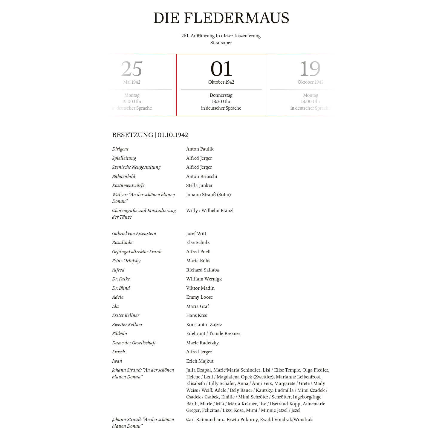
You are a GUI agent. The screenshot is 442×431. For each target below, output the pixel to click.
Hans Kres (196, 315)
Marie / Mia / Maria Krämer (228, 404)
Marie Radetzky (202, 343)
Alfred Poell (198, 251)
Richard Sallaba (202, 270)
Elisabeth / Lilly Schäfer (210, 383)
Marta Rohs (198, 260)
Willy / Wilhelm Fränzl (210, 210)
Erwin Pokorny (242, 419)
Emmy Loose (199, 297)
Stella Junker (199, 185)
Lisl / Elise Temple (281, 370)
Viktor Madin (200, 288)
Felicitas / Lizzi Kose (223, 410)
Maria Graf (197, 306)
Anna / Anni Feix (254, 383)
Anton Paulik (200, 149)
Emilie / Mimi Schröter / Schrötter (255, 397)
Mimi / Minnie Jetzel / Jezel (273, 410)
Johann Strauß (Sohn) (208, 194)
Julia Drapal (198, 370)
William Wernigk (204, 279)
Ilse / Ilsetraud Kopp (279, 404)
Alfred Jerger (199, 158)
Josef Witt (196, 233)
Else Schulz (197, 242)
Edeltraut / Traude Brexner (213, 333)
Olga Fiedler (315, 370)
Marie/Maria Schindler (236, 370)
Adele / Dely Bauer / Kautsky (243, 390)
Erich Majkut (199, 361)
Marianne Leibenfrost (298, 377)
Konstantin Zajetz (204, 324)
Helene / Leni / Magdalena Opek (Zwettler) (229, 377)
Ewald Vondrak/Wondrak (286, 419)
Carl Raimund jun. (205, 419)
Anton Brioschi (201, 176)
